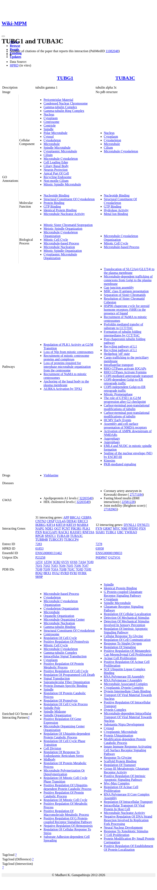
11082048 (112, 51)
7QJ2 (46, 565)
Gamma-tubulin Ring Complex (64, 111)
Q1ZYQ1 (114, 557)
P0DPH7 (101, 557)
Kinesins (109, 460)
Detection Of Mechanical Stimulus (126, 617)
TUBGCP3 (56, 539)
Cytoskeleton (52, 140)
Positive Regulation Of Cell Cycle (66, 671)
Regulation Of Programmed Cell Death (69, 674)
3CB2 (57, 562)
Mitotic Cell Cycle (56, 239)
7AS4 (82, 562)
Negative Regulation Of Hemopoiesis (68, 825)
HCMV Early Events (117, 420)
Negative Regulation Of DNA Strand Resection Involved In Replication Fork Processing (128, 820)
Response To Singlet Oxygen (123, 643)
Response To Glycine (118, 757)
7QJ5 (69, 565)
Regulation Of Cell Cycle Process (66, 704)
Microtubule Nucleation (59, 247)
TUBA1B (63, 536)
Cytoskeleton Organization (61, 608)
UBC (120, 532)
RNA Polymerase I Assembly (123, 680)
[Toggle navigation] (3, 36)
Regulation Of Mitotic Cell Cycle (65, 800)
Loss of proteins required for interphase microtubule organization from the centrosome (67, 366)
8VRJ (73, 573)
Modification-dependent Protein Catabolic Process (125, 741)
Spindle (49, 129)
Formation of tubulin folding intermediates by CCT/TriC (122, 333)
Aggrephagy (112, 438)
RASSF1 (76, 532)
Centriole (50, 125)
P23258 (40, 557)
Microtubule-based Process (61, 243)
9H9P (39, 576)
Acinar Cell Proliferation (120, 658)
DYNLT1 (143, 525)
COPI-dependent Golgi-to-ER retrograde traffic (123, 381)
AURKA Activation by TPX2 (63, 388)
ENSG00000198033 (109, 553)
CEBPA (86, 517)
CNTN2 (40, 521)
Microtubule (52, 144)
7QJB (62, 569)
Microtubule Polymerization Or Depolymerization (64, 772)
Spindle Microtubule (57, 147)
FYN (99, 528)
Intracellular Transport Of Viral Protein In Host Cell (124, 807)
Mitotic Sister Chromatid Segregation (68, 225)
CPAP (50, 521)
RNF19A (88, 532)
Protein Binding (54, 203)
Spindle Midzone (55, 711)
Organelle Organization (59, 616)
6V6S (73, 562)
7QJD (79, 569)
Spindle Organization (57, 715)
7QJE (87, 569)
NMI (124, 528)
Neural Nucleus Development (123, 827)
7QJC (71, 569)
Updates (15, 57)
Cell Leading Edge (56, 162)
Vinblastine (51, 475)
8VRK (82, 573)
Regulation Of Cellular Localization (127, 614)
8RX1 (47, 573)
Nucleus (49, 114)
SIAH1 (100, 532)
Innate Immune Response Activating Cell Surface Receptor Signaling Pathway (127, 750)
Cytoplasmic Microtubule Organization (60, 256)
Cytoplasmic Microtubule (60, 151)
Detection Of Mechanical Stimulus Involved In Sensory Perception (126, 623)
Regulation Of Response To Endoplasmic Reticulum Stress (64, 753)
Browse (15, 45)
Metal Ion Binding (116, 214)
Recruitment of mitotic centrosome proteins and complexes (66, 357)
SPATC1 (50, 536)
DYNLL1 (130, 525)
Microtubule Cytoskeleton (61, 158)
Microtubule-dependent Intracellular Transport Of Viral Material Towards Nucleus (128, 717)
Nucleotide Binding (56, 195)
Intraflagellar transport (118, 365)
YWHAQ (130, 532)
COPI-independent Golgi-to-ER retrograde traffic (125, 388)
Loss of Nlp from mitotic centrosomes (68, 352)
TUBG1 (65, 78)
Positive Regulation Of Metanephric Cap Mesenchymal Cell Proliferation (128, 652)
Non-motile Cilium (56, 180)
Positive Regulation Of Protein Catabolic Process (64, 794)
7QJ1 (38, 565)
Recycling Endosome (57, 177)
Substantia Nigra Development (124, 724)
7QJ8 (38, 569)
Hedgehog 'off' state (117, 354)
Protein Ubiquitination (118, 735)
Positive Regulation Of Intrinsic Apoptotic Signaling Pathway (125, 777)
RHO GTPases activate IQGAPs (125, 368)
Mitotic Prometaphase (118, 394)
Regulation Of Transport (120, 765)
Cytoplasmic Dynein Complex (124, 687)
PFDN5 (133, 528)
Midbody (50, 759)
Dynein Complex (115, 709)
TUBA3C (125, 78)
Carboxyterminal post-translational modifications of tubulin (127, 407)
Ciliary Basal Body (56, 166)
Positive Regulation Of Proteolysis (66, 641)
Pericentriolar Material (58, 99)
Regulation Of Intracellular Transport (128, 801)
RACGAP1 (50, 532)
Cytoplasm (51, 118)
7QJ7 (85, 565)
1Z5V (39, 562)
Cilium (48, 155)
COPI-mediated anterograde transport (128, 376)
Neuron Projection (56, 169)
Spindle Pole (52, 708)
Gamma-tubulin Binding (60, 627)
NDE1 (49, 528)
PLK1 (86, 528)
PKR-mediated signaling (120, 464)
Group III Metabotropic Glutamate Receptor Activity (126, 770)
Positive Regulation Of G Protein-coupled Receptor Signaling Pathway (68, 820)
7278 (99, 544)
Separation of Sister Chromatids (125, 295)
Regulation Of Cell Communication (127, 639)
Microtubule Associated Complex (126, 684)
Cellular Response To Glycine (123, 636)
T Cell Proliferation (116, 835)
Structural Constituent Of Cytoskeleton (69, 199)
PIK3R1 (76, 528)
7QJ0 (90, 562)
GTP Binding (52, 206)
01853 (39, 548)
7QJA (54, 569)
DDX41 (71, 521)
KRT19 (71, 525)
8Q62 (39, 573)
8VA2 (56, 573)
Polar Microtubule (55, 133)
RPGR (39, 536)
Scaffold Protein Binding (120, 761)
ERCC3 (83, 521)
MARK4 (82, 525)
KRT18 (60, 525)
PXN (38, 532)
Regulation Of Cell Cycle (60, 638)
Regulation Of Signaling (120, 647)
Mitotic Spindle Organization (63, 250)
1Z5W (48, 562)
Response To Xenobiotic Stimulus (126, 831)
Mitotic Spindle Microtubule (62, 184)
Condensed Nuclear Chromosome (66, 103)
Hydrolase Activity (116, 210)
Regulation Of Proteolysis (60, 700)
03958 (100, 548)
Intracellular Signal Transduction (65, 656)
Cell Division (52, 748)
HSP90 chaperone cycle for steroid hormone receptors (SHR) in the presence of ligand (126, 309)
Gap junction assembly (119, 287)
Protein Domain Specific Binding (65, 685)
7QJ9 (46, 569)
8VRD (65, 573)
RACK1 (63, 532)
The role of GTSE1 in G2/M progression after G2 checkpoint (125, 399)
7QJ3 (54, 565)
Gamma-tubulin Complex (60, 107)
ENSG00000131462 (48, 553)
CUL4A (60, 521)
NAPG (39, 528)
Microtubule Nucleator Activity (64, 214)
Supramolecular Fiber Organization (67, 682)
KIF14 (51, 525)
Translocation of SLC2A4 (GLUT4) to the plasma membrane (129, 271)
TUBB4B (41, 539)
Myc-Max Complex (117, 783)
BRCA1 (75, 517)
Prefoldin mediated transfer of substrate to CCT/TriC (123, 326)
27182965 (110, 509)
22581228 (128, 502)
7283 (38, 544)
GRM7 (107, 528)
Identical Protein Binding (60, 210)
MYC (116, 528)
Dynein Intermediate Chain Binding (127, 691)
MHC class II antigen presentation (126, 291)
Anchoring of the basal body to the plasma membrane (66, 383)
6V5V (65, 562)
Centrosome (51, 122)
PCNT (66, 528)
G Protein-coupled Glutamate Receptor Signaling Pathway (123, 593)
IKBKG (40, 525)
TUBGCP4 (71, 539)
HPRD (14, 65)
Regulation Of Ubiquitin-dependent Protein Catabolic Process (67, 735)
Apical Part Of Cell (56, 173)
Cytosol (49, 136)
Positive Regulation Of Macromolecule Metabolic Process (66, 812)
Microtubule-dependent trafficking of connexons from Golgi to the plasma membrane (128, 280)
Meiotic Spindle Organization (63, 228)
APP (66, 517)
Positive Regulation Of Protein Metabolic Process (64, 665)
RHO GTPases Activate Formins (125, 372)
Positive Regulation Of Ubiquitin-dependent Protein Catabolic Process (67, 787)
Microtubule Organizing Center (64, 619)
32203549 (85, 498)
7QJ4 (61, 565)
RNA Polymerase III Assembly (124, 676)
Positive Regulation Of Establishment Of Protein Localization (128, 847)
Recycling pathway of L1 (120, 346)
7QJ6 (77, 565)
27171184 (136, 494)
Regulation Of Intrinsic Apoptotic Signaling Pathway (126, 630)
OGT (57, 528)
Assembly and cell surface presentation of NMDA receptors (125, 425)
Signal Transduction (57, 678)
